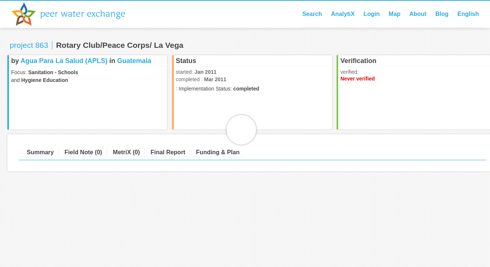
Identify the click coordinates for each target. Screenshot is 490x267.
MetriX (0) (126, 152)
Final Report (168, 152)
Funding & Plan (217, 152)
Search (312, 14)
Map (395, 14)
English (468, 14)
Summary (40, 152)
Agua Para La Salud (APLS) (63, 61)
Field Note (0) (83, 152)
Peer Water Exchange (74, 14)
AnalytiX (343, 14)
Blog (442, 14)
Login (371, 14)
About (418, 14)
